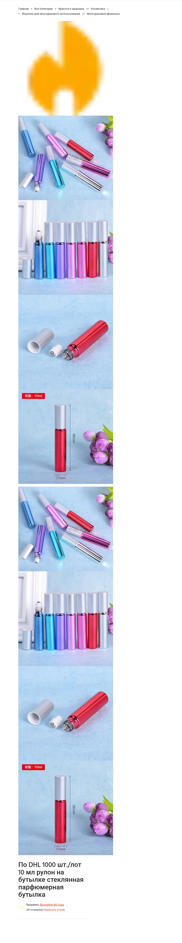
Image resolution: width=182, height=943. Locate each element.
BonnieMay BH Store (52, 905)
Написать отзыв (54, 910)
